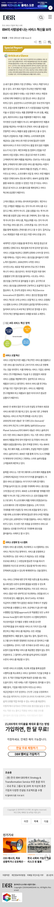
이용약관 (6, 875)
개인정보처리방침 (18, 875)
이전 (26, 821)
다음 (46, 821)
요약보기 (49, 42)
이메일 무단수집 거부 (35, 875)
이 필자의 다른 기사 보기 (14, 795)
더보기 (35, 42)
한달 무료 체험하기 (27, 748)
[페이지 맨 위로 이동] (46, 857)
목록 (36, 821)
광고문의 (49, 875)
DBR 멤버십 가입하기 (27, 754)
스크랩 (44, 42)
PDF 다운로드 (40, 42)
